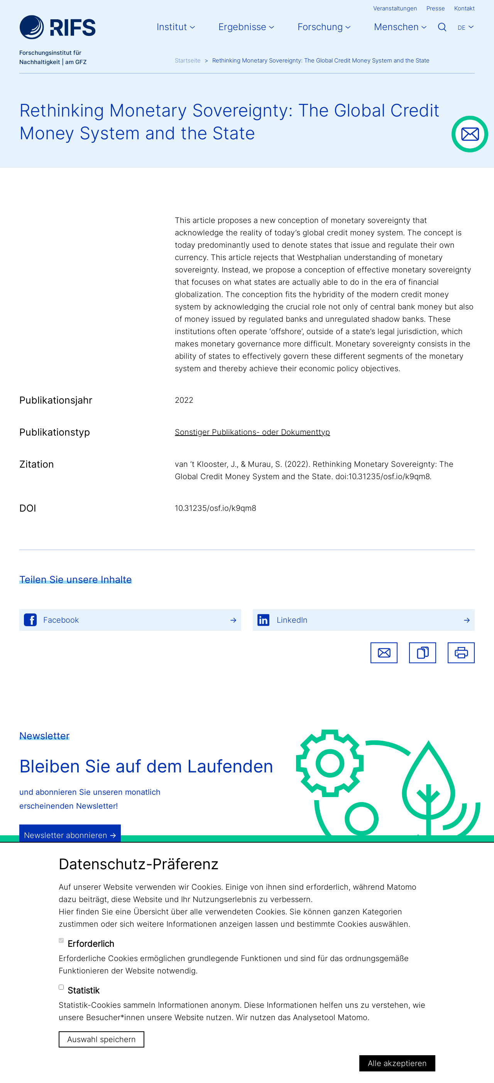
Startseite (188, 60)
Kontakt (464, 8)
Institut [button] (172, 26)
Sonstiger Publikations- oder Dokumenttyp (252, 432)
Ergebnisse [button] (242, 26)
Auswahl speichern (101, 1039)
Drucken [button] (461, 652)
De (461, 27)
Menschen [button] (396, 26)
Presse (435, 8)
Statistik (84, 990)
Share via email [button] (384, 652)
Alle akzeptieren (397, 1063)
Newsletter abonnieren (65, 835)
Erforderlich (91, 943)
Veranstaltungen (395, 8)
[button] (422, 652)
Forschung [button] (320, 26)
